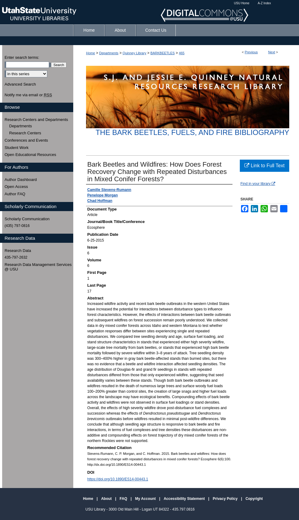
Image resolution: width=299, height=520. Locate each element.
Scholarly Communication (27, 219)
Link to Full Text (264, 165)
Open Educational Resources (30, 154)
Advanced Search (20, 84)
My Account (146, 499)
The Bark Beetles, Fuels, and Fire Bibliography (192, 132)
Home (90, 53)
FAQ (124, 499)
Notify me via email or (28, 95)
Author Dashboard (21, 179)
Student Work (17, 147)
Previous (251, 52)
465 (181, 53)
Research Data (18, 250)
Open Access (16, 186)
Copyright (254, 499)
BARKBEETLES (162, 53)
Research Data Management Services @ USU (38, 267)
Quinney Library (134, 53)
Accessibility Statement (185, 499)
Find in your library (257, 184)
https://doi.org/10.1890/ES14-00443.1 (117, 479)
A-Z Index (264, 3)
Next (271, 52)
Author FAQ (15, 194)
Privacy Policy (226, 499)
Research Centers (25, 133)
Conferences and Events (26, 140)
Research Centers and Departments (36, 119)
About (107, 499)
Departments (108, 53)
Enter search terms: (22, 57)
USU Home (242, 3)
